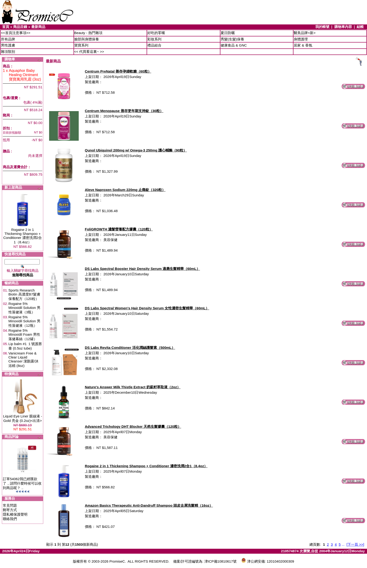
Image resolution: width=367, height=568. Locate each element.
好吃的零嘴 (156, 33)
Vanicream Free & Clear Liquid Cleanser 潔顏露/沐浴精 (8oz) (23, 359)
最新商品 (38, 27)
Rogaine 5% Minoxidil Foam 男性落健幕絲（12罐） (24, 334)
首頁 (5, 27)
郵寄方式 (10, 510)
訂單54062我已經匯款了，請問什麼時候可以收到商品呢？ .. (22, 483)
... (343, 544)
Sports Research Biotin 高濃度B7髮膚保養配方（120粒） (24, 294)
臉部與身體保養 (86, 39)
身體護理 (301, 39)
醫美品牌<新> (305, 33)
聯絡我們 (10, 519)
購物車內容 (343, 27)
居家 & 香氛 (303, 45)
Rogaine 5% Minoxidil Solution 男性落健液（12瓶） (24, 321)
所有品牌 (8, 39)
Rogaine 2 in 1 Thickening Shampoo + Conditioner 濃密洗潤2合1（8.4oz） (22, 236)
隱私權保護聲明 (15, 514)
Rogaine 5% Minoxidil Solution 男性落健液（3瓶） (24, 308)
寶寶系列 (81, 45)
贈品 (6, 151)
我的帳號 (322, 27)
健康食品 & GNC (234, 45)
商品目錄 (20, 27)
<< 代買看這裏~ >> (89, 52)
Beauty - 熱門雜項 (88, 33)
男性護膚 (8, 45)
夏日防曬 (228, 33)
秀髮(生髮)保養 (232, 39)
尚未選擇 (35, 156)
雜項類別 (8, 52)
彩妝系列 (154, 39)
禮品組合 (154, 45)
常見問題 (10, 505)
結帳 (360, 27)
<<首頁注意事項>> (15, 33)
